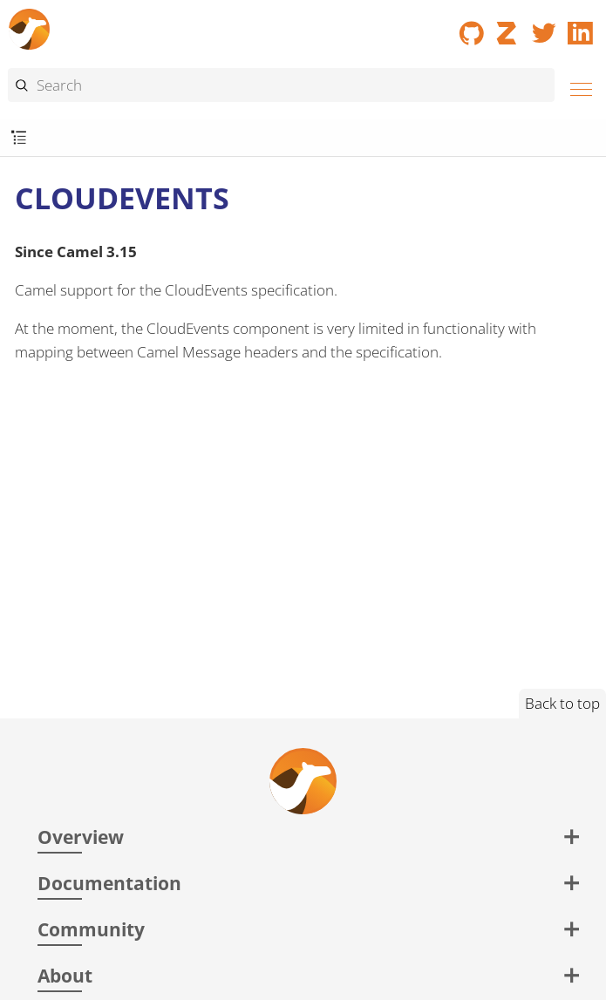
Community (91, 929)
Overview (80, 836)
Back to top (562, 703)
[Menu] (576, 87)
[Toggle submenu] (18, 138)
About (64, 975)
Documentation (109, 882)
